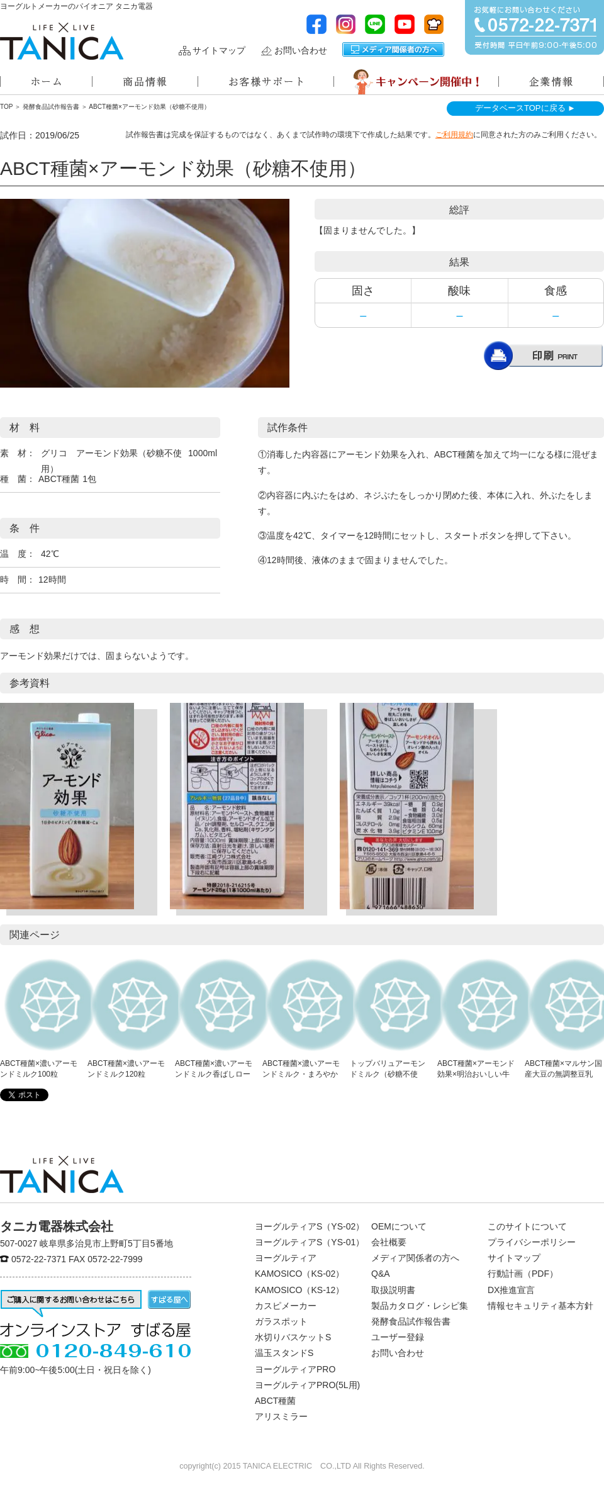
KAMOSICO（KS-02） (299, 1274)
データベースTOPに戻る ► (525, 108)
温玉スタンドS (284, 1353)
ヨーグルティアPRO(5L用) (307, 1385)
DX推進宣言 (511, 1290)
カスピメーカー (285, 1306)
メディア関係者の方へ (393, 49)
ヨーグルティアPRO (295, 1369)
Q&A (380, 1274)
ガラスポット (281, 1321)
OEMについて (399, 1226)
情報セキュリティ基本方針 (540, 1306)
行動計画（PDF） (523, 1274)
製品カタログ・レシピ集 (419, 1306)
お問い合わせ (300, 50)
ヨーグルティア (285, 1258)
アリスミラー (281, 1416)
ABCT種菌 (275, 1401)
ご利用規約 (454, 134)
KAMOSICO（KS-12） (299, 1290)
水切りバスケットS (293, 1337)
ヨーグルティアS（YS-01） (309, 1242)
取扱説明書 (393, 1290)
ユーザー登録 (397, 1337)
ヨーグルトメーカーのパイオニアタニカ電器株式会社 (61, 41)
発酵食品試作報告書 (51, 106)
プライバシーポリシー (532, 1242)
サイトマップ (219, 50)
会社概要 (388, 1242)
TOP (6, 106)
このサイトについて (527, 1226)
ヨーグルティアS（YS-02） (309, 1226)
